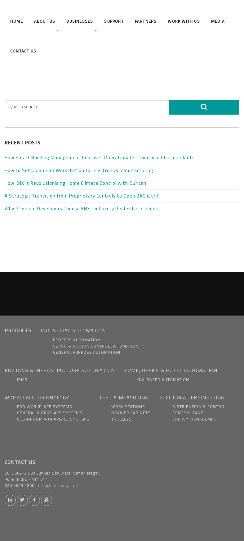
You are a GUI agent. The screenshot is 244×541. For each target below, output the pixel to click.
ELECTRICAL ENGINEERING (192, 397)
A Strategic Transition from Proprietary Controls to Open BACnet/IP (83, 195)
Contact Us (23, 51)
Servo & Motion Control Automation (96, 346)
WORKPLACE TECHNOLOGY (37, 397)
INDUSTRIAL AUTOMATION (73, 330)
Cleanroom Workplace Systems (53, 419)
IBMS (22, 379)
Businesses (81, 25)
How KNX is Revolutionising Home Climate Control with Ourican (76, 183)
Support (113, 21)
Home (16, 21)
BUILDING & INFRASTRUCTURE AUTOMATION (60, 370)
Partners (146, 21)
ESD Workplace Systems (44, 406)
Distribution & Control (199, 406)
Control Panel (189, 412)
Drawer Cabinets (131, 412)
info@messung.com (58, 485)
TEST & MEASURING (124, 397)
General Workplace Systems (49, 412)
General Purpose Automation (86, 352)
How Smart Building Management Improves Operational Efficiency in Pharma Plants (100, 157)
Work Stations (128, 406)
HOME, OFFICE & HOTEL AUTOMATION (170, 370)
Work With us (184, 21)
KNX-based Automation (162, 379)
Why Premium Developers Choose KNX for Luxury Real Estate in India (83, 208)
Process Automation (76, 339)
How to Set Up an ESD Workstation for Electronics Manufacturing (79, 170)
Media (218, 21)
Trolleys (121, 419)
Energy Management (195, 419)
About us (47, 25)
